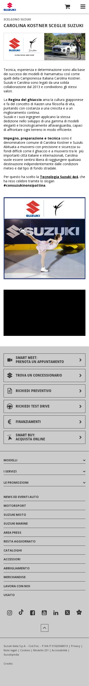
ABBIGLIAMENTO (17, 568)
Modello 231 (41, 650)
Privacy (75, 646)
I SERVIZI (44, 471)
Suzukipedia (11, 654)
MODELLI (44, 460)
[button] (67, 7)
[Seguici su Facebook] (32, 613)
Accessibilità (59, 650)
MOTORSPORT (15, 505)
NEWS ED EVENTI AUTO (21, 497)
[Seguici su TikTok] (21, 612)
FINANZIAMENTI (28, 422)
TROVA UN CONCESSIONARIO (39, 375)
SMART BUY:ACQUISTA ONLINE (30, 437)
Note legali (10, 650)
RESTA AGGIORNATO (20, 541)
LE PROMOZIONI (44, 482)
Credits (8, 663)
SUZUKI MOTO (15, 514)
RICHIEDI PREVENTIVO (33, 391)
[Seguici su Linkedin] (55, 613)
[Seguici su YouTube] (44, 613)
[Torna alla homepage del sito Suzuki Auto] (10, 6)
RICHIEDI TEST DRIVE (33, 406)
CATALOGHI (13, 550)
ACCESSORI (12, 559)
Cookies (25, 650)
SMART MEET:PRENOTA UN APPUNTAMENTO (40, 360)
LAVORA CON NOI (17, 586)
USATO (9, 595)
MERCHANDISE (15, 577)
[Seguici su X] (67, 613)
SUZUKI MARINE (16, 523)
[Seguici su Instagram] (9, 613)
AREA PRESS (12, 532)
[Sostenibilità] (79, 613)
